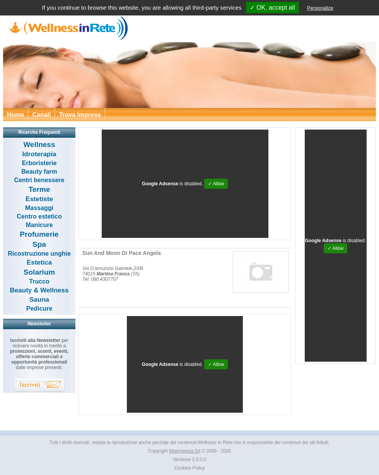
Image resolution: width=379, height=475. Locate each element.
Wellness (39, 144)
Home (15, 114)
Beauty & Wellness (39, 290)
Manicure (39, 225)
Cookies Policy (189, 468)
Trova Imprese (80, 114)
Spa (39, 244)
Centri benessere (39, 180)
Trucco (39, 281)
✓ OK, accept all (272, 7)
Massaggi (39, 208)
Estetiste (39, 199)
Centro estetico (39, 216)
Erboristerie (39, 163)
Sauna (39, 299)
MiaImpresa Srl (184, 451)
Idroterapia (39, 154)
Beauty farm (39, 171)
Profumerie (39, 234)
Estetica (39, 262)
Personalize (320, 8)
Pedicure (39, 308)
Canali (41, 114)
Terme (39, 189)
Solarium (39, 272)
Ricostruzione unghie (39, 253)
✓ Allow (216, 183)
